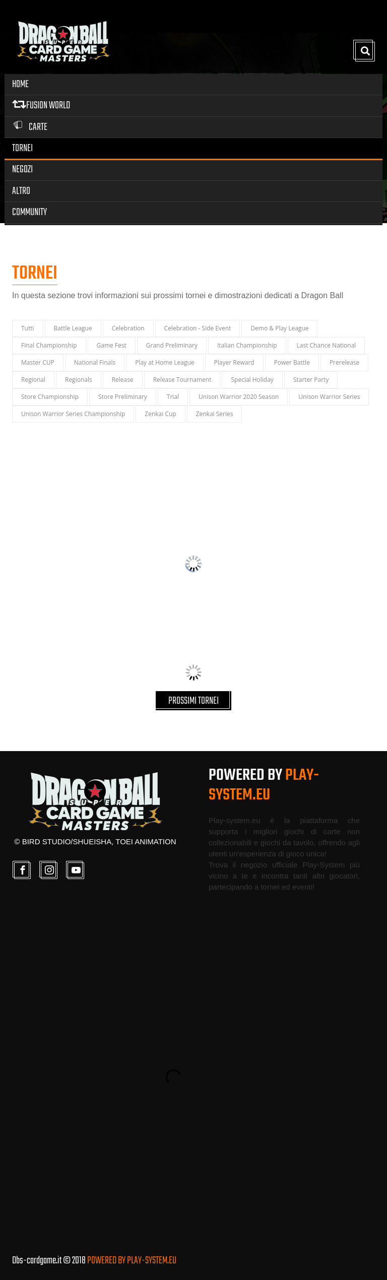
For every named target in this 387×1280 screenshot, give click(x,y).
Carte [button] (29, 127)
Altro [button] (21, 191)
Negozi (22, 169)
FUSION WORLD (41, 105)
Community (29, 212)
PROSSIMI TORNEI (193, 701)
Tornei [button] (22, 148)
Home (20, 84)
